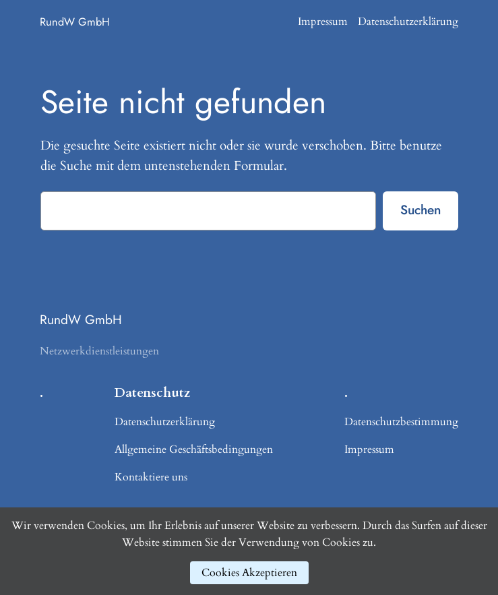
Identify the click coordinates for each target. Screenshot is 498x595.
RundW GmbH (75, 22)
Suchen (420, 209)
